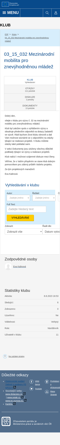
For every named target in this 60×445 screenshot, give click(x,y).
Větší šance (37, 383)
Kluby (14, 34)
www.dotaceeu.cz (13, 394)
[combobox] (18, 198)
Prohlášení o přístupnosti (55, 384)
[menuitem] (47, 13)
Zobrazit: (9, 226)
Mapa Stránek (53, 393)
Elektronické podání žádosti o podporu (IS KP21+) (15, 384)
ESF (6, 34)
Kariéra (8, 404)
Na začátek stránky (16, 356)
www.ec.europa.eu (14, 400)
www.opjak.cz (13, 397)
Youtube (38, 389)
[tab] (30, 80)
